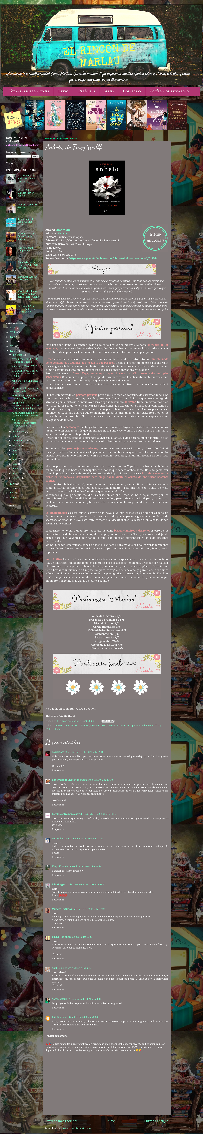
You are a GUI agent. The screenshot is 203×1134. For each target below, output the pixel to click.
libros (120, 725)
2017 (12, 492)
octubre (17, 435)
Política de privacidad (169, 91)
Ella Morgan (58, 884)
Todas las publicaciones (29, 91)
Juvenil (111, 725)
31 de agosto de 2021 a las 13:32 (85, 998)
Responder (58, 770)
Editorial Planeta (80, 725)
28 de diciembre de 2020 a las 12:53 (81, 866)
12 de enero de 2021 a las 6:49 (74, 967)
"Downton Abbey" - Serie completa (28, 278)
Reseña (150, 725)
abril (15, 463)
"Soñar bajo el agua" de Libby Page (25, 222)
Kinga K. (56, 866)
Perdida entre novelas (64, 814)
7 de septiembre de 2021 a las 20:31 (79, 1017)
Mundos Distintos (62, 909)
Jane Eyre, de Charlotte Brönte (25, 382)
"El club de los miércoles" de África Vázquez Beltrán (24, 423)
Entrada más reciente (61, 1121)
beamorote (58, 752)
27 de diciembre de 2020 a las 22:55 (96, 814)
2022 (12, 341)
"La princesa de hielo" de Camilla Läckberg (26, 178)
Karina (55, 1017)
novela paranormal (134, 725)
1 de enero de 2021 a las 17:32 (89, 909)
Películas (86, 91)
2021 (12, 346)
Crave (66, 725)
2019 (12, 483)
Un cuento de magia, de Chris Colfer (25, 389)
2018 (12, 488)
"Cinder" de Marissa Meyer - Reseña (26, 193)
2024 (13, 332)
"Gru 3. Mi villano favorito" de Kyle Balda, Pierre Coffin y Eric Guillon (28, 295)
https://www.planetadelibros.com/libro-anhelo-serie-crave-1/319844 (113, 258)
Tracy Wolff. (63, 229)
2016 (12, 497)
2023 (12, 336)
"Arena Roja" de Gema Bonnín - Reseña (26, 236)
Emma (55, 936)
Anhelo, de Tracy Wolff (24, 366)
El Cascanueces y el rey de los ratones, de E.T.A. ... (25, 373)
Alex (54, 967)
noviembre (18, 431)
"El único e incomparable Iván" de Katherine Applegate (25, 405)
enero (16, 477)
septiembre (19, 440)
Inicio (111, 1121)
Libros (64, 91)
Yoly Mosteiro (59, 998)
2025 (12, 327)
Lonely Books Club (62, 779)
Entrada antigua (156, 1121)
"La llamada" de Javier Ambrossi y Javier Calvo (27, 309)
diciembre (18, 354)
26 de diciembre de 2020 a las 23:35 (84, 752)
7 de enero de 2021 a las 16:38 (76, 936)
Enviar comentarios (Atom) (76, 1128)
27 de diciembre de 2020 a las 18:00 (93, 779)
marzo (16, 468)
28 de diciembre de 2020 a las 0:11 (84, 838)
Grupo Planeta (98, 725)
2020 (13, 350)
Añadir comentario (57, 1035)
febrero (17, 473)
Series (109, 91)
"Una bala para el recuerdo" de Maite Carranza (28, 265)
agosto (16, 445)
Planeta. (63, 233)
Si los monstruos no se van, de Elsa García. (24, 397)
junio (15, 454)
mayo (15, 459)
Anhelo (58, 725)
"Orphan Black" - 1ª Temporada (28, 249)
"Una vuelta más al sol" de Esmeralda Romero (25, 414)
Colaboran (132, 91)
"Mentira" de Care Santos (27, 206)
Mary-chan (58, 838)
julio (15, 449)
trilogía (56, 729)
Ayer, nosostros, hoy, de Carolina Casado (25, 360)
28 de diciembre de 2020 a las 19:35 (85, 884)
